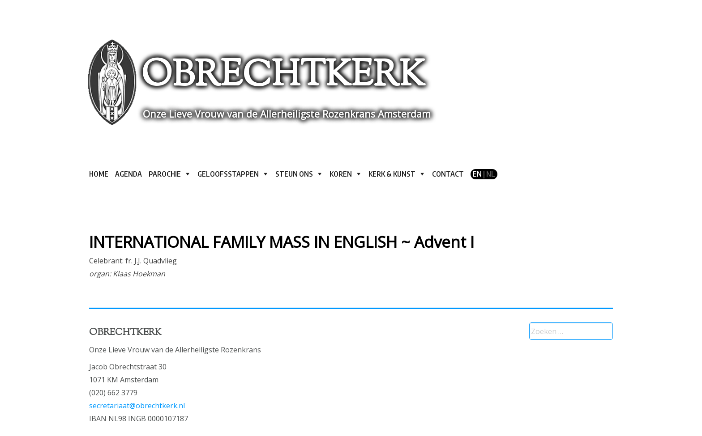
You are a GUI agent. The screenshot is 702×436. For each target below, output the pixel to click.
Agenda (128, 173)
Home (98, 173)
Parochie (165, 173)
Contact (448, 173)
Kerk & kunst (391, 173)
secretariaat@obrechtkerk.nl (137, 406)
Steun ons (294, 173)
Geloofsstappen (228, 173)
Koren (341, 173)
